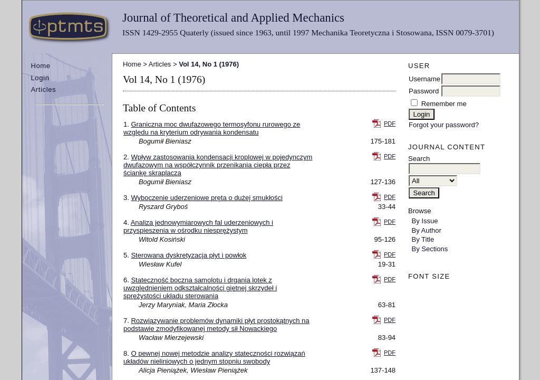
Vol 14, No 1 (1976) (209, 64)
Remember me (444, 104)
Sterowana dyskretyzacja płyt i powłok (188, 255)
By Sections (430, 249)
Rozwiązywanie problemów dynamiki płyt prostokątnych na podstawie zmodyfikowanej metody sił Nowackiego (216, 324)
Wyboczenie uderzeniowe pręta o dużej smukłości (206, 198)
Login (40, 78)
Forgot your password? (444, 125)
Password (424, 91)
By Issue (425, 221)
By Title (423, 239)
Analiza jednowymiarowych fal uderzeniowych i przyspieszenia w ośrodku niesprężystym (198, 226)
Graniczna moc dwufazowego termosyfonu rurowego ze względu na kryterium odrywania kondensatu (211, 128)
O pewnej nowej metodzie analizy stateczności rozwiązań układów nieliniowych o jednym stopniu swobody (214, 357)
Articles (43, 89)
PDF (390, 123)
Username (424, 79)
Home (40, 66)
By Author (426, 230)
